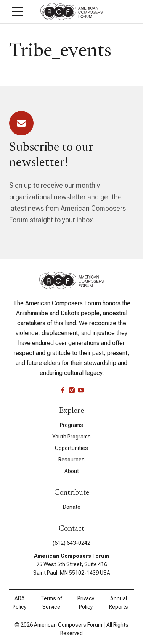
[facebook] (62, 390)
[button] (17, 11)
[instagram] (72, 390)
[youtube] (81, 390)
